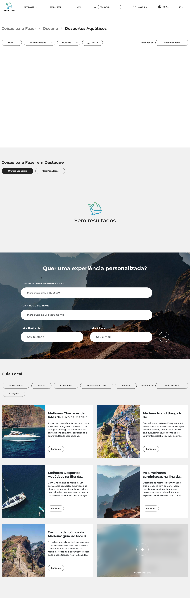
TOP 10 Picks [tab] (16, 385)
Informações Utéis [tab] (96, 385)
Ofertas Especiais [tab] (17, 171)
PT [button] (180, 7)
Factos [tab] (41, 385)
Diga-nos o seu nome (36, 305)
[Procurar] (109, 7)
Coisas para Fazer (19, 28)
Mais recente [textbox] (172, 385)
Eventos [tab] (126, 385)
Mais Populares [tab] (50, 171)
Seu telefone (31, 328)
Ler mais (56, 449)
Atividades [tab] (66, 385)
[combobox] (171, 43)
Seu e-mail (98, 328)
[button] (36, 7)
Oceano (50, 28)
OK (164, 337)
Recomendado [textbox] (172, 42)
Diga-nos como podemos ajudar (43, 283)
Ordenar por (147, 42)
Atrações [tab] (14, 393)
